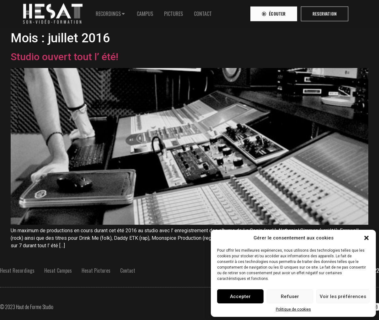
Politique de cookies (293, 309)
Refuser (290, 296)
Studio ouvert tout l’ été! (64, 57)
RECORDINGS (108, 12)
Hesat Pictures (96, 270)
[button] (366, 238)
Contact (127, 270)
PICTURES (173, 12)
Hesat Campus (58, 270)
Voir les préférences (343, 296)
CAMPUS (145, 12)
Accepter (240, 296)
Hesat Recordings (17, 270)
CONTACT (203, 12)
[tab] (111, 12)
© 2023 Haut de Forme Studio (26, 307)
